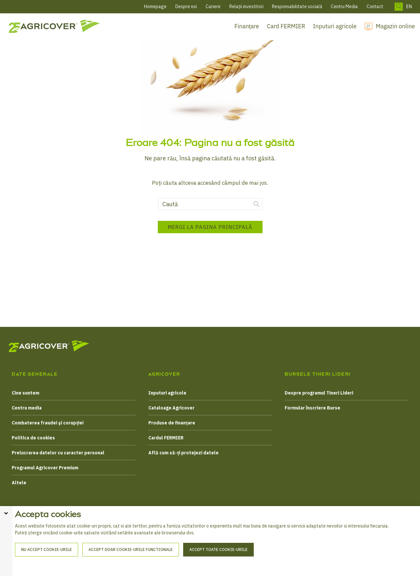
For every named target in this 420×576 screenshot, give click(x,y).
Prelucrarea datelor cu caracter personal (58, 453)
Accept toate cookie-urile (218, 562)
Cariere (213, 6)
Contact (375, 6)
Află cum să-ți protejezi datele (183, 453)
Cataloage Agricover (171, 408)
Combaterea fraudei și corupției (48, 423)
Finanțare (247, 26)
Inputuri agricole (335, 26)
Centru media (27, 408)
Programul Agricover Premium (45, 468)
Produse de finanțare (171, 423)
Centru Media (344, 6)
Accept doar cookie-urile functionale (130, 562)
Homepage (155, 6)
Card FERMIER (286, 26)
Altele (19, 483)
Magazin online (395, 26)
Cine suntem (25, 393)
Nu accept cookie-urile (46, 562)
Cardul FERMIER (165, 438)
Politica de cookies (33, 438)
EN (409, 6)
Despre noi (186, 6)
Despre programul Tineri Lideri (319, 393)
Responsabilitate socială (297, 6)
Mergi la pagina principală (210, 229)
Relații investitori (246, 6)
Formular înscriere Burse (312, 408)
